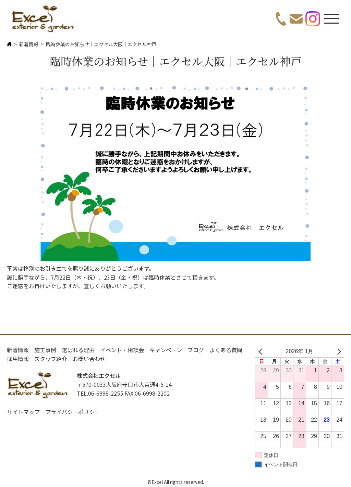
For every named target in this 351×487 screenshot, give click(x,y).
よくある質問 (225, 350)
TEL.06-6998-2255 (100, 393)
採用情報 (18, 359)
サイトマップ (23, 412)
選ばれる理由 (78, 350)
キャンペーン (165, 350)
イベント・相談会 (122, 350)
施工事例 (45, 350)
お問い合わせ (89, 359)
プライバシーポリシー (72, 412)
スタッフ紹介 (50, 359)
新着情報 (28, 44)
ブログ (195, 350)
